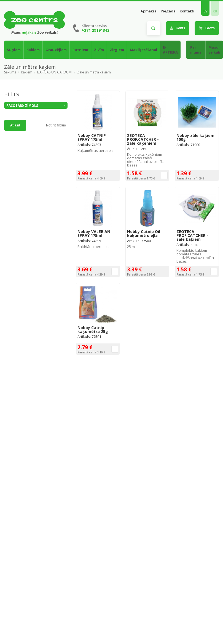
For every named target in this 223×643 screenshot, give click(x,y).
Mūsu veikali (214, 50)
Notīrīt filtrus (56, 125)
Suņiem (14, 49)
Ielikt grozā (164, 175)
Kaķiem (33, 49)
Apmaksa (149, 11)
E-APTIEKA (170, 50)
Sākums (10, 72)
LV (205, 11)
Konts (177, 28)
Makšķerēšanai (143, 49)
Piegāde (168, 11)
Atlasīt (15, 125)
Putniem (80, 49)
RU (215, 11)
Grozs (207, 28)
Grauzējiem (56, 49)
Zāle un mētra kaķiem (94, 72)
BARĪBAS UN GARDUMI (54, 72)
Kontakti (187, 11)
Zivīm (99, 49)
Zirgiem (117, 49)
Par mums (195, 50)
